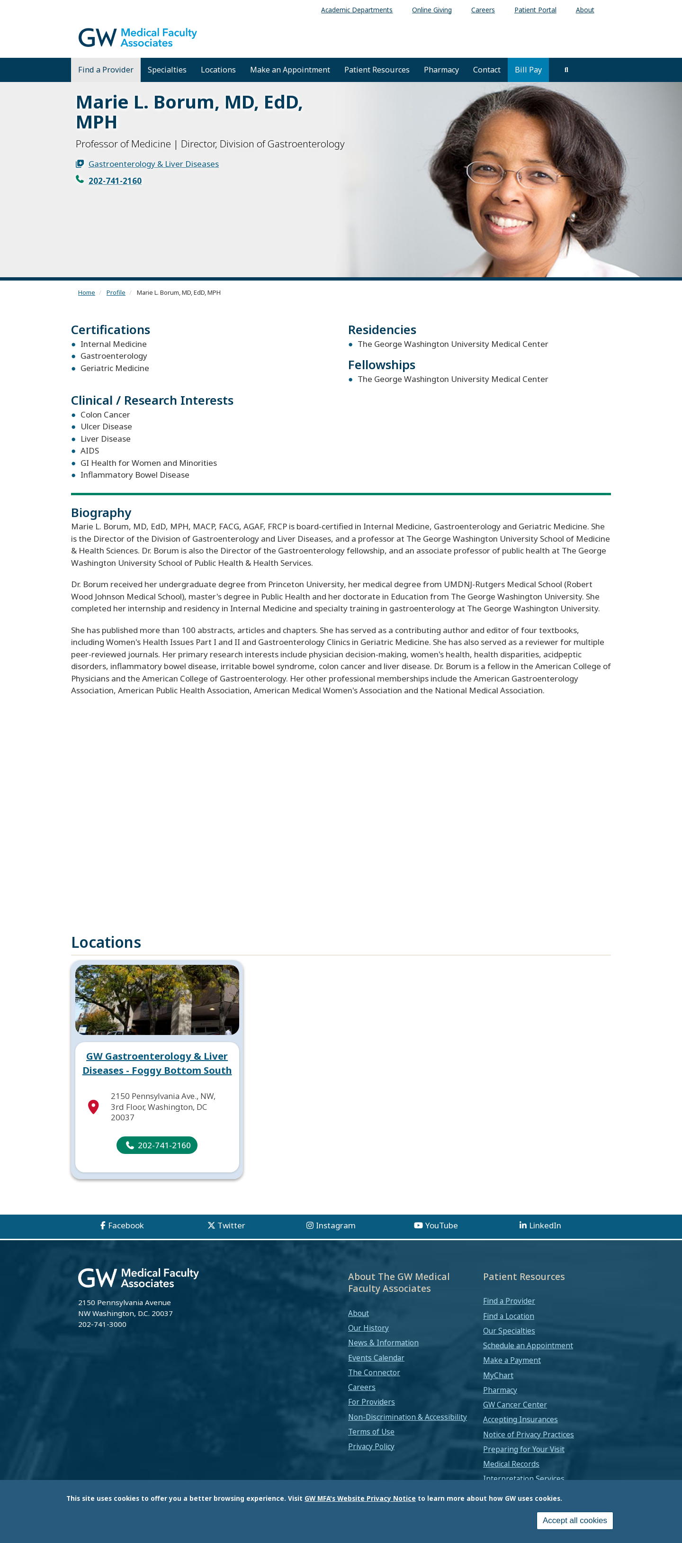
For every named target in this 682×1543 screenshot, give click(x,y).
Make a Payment (512, 1368)
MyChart (498, 1383)
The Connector (374, 1380)
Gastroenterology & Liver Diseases (154, 163)
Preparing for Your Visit (524, 1457)
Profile (116, 292)
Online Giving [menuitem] (432, 9)
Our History (368, 1336)
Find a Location (508, 1324)
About (358, 1321)
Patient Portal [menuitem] (535, 9)
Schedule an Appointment (528, 1354)
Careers (362, 1395)
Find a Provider (106, 69)
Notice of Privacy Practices (528, 1442)
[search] (566, 70)
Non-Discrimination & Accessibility (407, 1425)
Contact (487, 69)
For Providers (371, 1410)
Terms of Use (371, 1439)
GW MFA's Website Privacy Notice (360, 1498)
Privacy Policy (371, 1455)
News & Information (383, 1351)
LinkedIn (545, 1233)
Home (86, 292)
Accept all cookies (575, 1520)
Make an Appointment (290, 69)
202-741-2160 (115, 180)
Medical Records (511, 1472)
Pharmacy (441, 69)
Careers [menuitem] (483, 9)
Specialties (167, 69)
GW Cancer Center (515, 1413)
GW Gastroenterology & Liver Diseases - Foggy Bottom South (157, 1070)
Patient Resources (377, 69)
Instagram (336, 1233)
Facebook (126, 1233)
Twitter (231, 1233)
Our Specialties (509, 1338)
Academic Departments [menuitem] (357, 9)
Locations (218, 69)
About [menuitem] (585, 9)
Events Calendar (376, 1366)
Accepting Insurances (520, 1428)
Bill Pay (528, 69)
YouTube (441, 1233)
